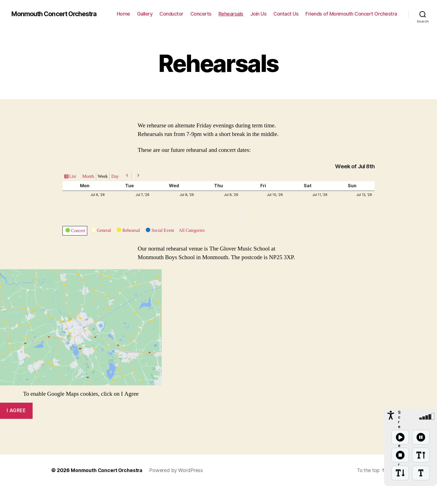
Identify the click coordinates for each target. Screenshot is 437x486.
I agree (16, 410)
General (101, 231)
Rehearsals (231, 14)
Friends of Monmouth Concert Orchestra (351, 14)
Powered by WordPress (178, 470)
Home (123, 14)
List (72, 176)
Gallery (145, 14)
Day (115, 176)
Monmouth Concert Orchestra (56, 14)
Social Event (160, 231)
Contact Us (285, 14)
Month (88, 176)
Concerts (201, 14)
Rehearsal (128, 231)
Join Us (258, 14)
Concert (75, 231)
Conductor (171, 14)
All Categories (192, 230)
